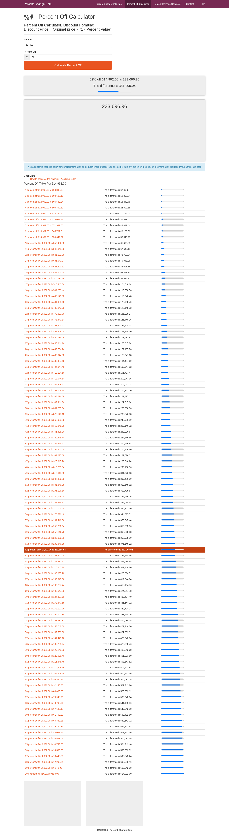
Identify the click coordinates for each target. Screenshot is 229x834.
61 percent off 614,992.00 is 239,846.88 (44, 544)
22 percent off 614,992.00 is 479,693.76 (44, 314)
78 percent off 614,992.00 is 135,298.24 (44, 644)
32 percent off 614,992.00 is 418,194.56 (44, 372)
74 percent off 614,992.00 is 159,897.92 (44, 620)
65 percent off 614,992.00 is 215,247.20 (44, 567)
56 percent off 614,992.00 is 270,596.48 (44, 514)
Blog (203, 4)
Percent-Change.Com (38, 4)
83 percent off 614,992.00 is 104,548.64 (44, 673)
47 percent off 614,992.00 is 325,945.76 (44, 461)
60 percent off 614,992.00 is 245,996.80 (44, 538)
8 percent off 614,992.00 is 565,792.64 (44, 231)
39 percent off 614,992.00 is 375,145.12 (44, 414)
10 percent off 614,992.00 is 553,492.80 (44, 243)
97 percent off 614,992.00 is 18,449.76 (44, 756)
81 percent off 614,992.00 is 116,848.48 (44, 661)
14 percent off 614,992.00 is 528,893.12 (44, 266)
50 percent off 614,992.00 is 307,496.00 (44, 479)
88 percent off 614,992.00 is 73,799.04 (44, 703)
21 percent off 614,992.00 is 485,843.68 (44, 308)
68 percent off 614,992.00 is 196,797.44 (44, 585)
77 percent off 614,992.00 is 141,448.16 (44, 638)
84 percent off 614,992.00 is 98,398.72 (44, 679)
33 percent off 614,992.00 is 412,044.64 (44, 378)
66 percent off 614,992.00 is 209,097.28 (44, 573)
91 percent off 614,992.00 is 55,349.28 (44, 720)
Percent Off (138, 4)
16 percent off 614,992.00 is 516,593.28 (44, 278)
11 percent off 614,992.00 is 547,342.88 (44, 249)
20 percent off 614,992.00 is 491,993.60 (44, 302)
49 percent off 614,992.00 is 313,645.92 (44, 473)
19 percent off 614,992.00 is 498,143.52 (44, 296)
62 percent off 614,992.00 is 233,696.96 (45, 549)
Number (28, 39)
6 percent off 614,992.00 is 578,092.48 (44, 219)
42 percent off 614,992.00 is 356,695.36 (44, 431)
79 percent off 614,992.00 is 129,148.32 (44, 650)
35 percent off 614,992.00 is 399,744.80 (44, 390)
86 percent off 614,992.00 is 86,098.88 (44, 691)
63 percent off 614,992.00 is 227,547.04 (44, 555)
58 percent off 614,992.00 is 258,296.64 (44, 526)
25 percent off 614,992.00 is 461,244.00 (44, 331)
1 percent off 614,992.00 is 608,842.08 (44, 190)
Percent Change (109, 4)
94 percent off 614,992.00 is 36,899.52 (44, 738)
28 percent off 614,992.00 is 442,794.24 (44, 349)
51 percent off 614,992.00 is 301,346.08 (44, 485)
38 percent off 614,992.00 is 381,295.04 (44, 408)
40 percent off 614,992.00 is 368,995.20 (44, 420)
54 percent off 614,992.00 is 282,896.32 (44, 502)
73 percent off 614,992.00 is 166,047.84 (44, 614)
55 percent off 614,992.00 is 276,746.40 (44, 508)
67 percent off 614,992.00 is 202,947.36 (44, 579)
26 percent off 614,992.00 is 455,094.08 (44, 337)
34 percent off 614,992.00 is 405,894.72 (44, 384)
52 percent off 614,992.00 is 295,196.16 (44, 490)
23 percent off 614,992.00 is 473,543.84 (44, 319)
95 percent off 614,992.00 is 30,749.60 (44, 744)
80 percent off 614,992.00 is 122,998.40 (44, 656)
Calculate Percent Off (68, 65)
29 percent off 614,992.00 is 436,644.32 (44, 355)
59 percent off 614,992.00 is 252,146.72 (44, 532)
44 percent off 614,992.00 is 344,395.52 (44, 443)
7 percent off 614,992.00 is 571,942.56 (44, 225)
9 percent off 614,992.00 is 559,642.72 (44, 237)
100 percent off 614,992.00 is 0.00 (42, 773)
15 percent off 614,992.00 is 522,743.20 (44, 272)
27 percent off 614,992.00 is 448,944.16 (44, 343)
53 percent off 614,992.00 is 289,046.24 (44, 496)
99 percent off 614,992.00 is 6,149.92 (43, 768)
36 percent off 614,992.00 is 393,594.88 (44, 396)
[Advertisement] (114, 138)
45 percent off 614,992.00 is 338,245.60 (44, 449)
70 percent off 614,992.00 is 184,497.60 (44, 597)
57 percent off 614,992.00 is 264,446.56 (44, 520)
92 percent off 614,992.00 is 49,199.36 (44, 726)
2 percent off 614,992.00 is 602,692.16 (44, 196)
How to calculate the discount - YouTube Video (53, 179)
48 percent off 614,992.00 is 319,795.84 (44, 467)
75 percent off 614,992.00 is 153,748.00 (44, 626)
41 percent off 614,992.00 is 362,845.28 (44, 426)
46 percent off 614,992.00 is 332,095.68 (44, 455)
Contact (191, 4)
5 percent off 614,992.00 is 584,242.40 (44, 213)
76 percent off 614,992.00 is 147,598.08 (44, 632)
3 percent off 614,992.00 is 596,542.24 (44, 201)
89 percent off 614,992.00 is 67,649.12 (44, 709)
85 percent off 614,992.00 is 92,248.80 (44, 685)
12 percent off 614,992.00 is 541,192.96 (44, 255)
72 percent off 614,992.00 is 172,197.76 (44, 608)
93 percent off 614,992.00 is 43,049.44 (44, 732)
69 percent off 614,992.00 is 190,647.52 (44, 591)
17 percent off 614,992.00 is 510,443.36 (44, 284)
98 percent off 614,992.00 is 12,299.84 (44, 762)
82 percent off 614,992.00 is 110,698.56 (44, 667)
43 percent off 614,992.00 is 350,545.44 (44, 437)
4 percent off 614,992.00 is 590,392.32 (44, 207)
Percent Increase (167, 4)
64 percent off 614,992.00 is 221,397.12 (44, 561)
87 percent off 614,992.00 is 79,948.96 (44, 697)
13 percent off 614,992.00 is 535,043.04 (44, 260)
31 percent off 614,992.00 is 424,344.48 (44, 367)
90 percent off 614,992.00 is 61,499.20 (44, 715)
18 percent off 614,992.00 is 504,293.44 (44, 290)
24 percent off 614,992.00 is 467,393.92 (44, 325)
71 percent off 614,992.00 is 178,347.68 (44, 602)
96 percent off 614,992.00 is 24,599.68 (44, 750)
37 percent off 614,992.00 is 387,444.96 (44, 402)
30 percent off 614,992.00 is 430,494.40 (44, 361)
